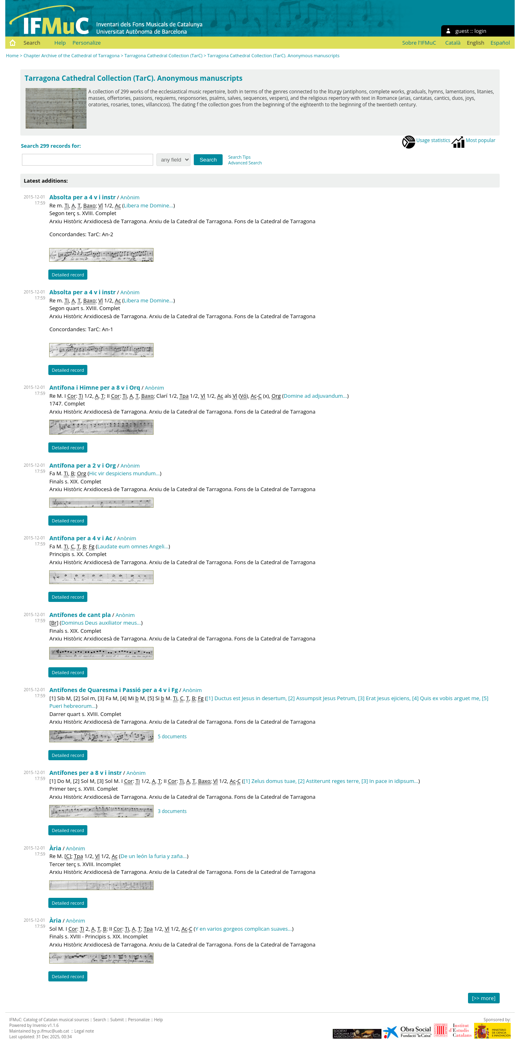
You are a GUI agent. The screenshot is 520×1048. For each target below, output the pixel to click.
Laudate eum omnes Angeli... (133, 546)
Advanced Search (245, 163)
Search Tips (239, 157)
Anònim (129, 197)
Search (32, 42)
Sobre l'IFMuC (419, 42)
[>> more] (484, 998)
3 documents (172, 811)
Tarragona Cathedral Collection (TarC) (163, 55)
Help (60, 42)
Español (500, 42)
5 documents (172, 736)
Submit (117, 1019)
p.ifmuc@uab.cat (53, 1031)
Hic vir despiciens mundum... (124, 473)
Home (12, 55)
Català (453, 42)
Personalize (87, 42)
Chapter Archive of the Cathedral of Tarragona (71, 55)
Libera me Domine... (148, 205)
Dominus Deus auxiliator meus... (101, 622)
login (480, 31)
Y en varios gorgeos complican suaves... (243, 928)
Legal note (84, 1031)
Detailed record (68, 275)
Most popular (473, 140)
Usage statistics (426, 140)
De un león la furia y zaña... (154, 856)
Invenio (39, 1025)
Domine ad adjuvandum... (315, 395)
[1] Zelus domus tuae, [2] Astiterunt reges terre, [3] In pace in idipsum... (331, 781)
